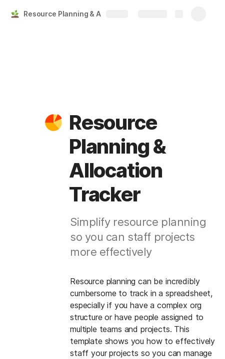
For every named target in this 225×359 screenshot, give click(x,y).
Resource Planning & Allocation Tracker (77, 13)
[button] (53, 122)
